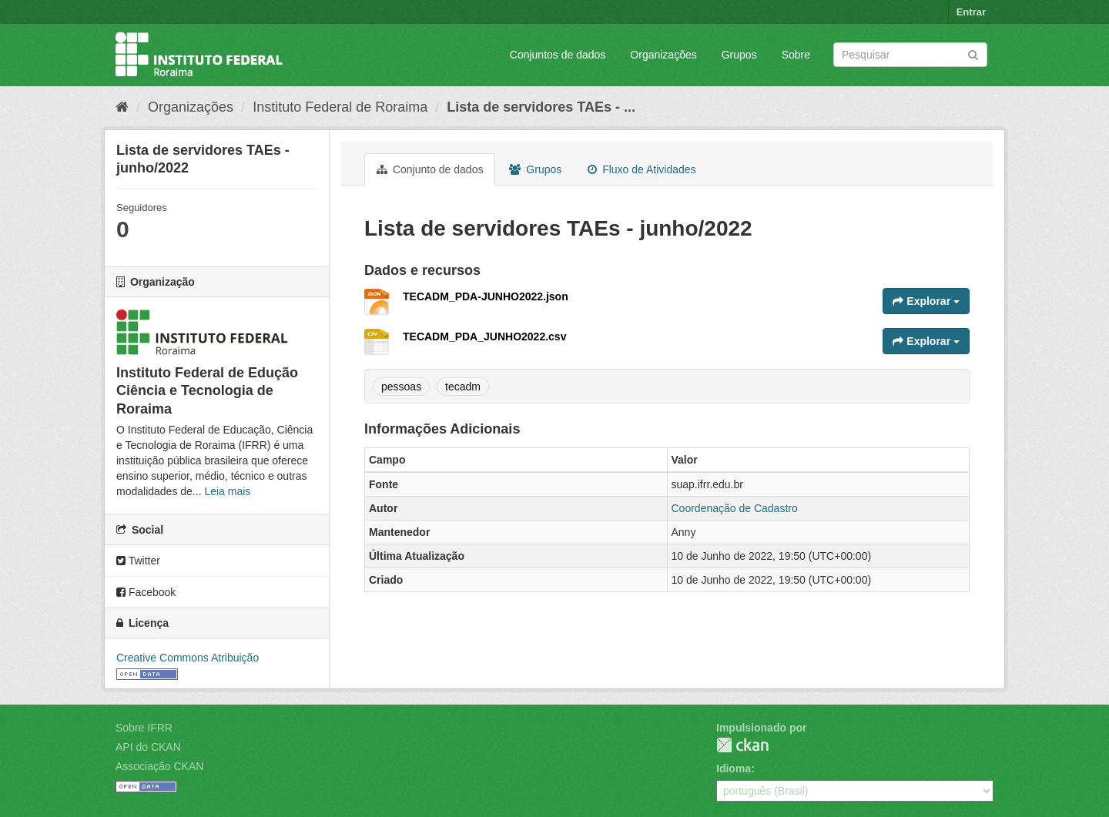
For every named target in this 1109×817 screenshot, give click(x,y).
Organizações (663, 55)
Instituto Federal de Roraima (340, 107)
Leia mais (227, 491)
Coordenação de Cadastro (735, 508)
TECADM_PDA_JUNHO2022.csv (484, 336)
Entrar (971, 12)
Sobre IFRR (144, 728)
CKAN (742, 745)
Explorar (926, 301)
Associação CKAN (159, 766)
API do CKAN (148, 747)
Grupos (739, 55)
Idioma (733, 768)
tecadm (463, 386)
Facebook (146, 592)
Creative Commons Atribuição (187, 657)
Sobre (796, 55)
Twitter (138, 560)
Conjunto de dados (430, 169)
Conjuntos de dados (558, 55)
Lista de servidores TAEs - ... (541, 107)
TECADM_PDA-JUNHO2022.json (485, 296)
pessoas (401, 386)
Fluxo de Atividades (641, 169)
